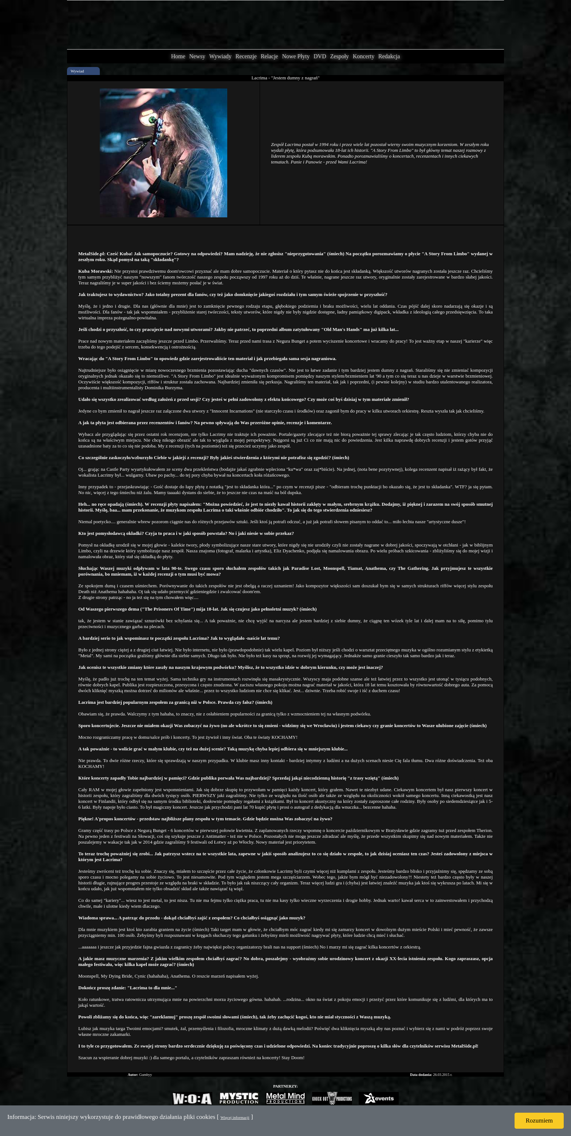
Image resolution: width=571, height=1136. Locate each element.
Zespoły (339, 56)
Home (178, 56)
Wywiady (220, 56)
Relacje (269, 56)
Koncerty (364, 56)
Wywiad (77, 71)
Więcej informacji (234, 1117)
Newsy (197, 56)
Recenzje (246, 56)
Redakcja (389, 56)
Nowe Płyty (296, 56)
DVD (320, 56)
